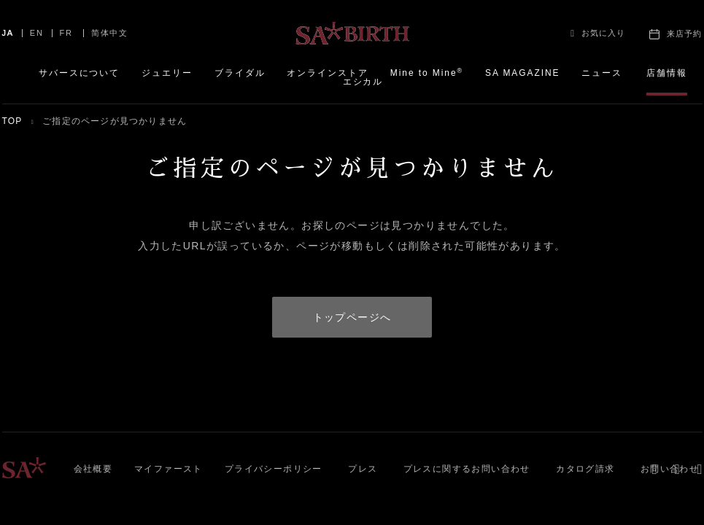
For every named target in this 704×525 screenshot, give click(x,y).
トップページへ (352, 317)
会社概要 (93, 469)
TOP (12, 121)
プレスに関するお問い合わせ (466, 469)
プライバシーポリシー (273, 469)
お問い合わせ (670, 469)
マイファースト (168, 469)
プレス (362, 469)
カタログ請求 (585, 469)
